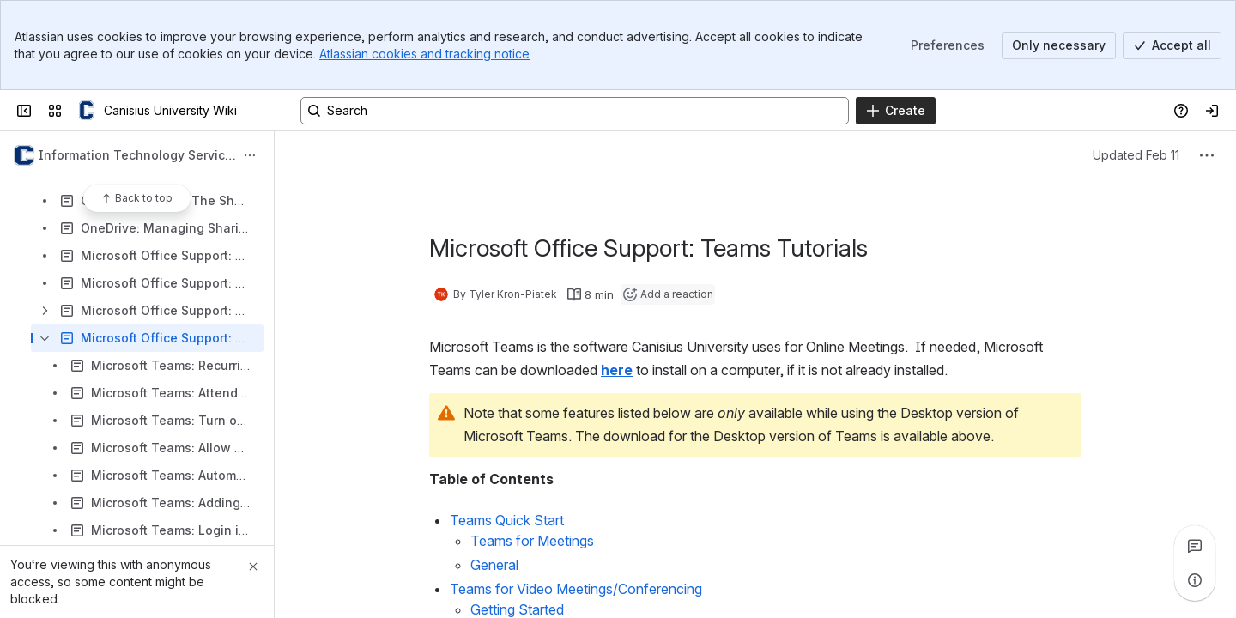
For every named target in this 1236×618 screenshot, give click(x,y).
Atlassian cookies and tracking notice (424, 53)
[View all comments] (1195, 546)
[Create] (896, 110)
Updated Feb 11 (1136, 155)
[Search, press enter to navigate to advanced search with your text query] (574, 110)
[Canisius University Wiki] (86, 110)
